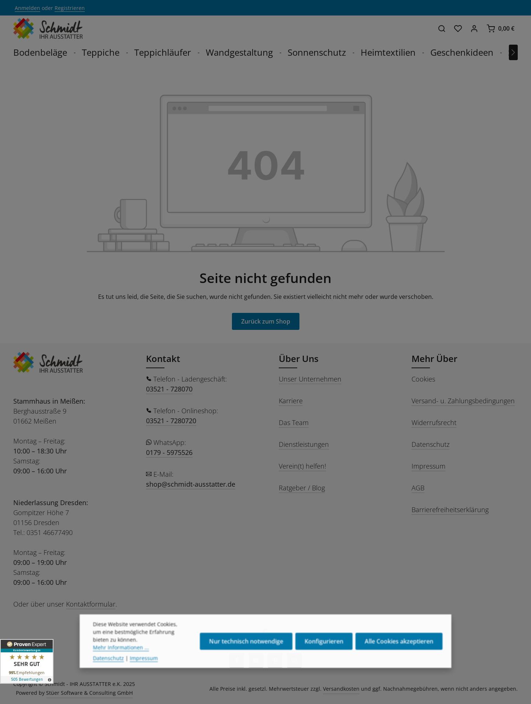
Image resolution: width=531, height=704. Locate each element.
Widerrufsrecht (434, 422)
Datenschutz (431, 444)
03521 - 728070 (169, 388)
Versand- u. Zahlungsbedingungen (463, 400)
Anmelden (27, 7)
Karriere (291, 400)
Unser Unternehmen (310, 379)
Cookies (423, 379)
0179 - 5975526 (169, 452)
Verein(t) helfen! (302, 466)
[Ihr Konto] (474, 28)
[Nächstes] (513, 52)
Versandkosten (341, 688)
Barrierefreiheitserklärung (450, 509)
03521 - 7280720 (171, 420)
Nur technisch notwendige (246, 657)
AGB (418, 487)
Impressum (428, 466)
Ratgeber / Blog (302, 487)
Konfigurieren (324, 657)
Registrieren (70, 7)
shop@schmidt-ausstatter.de (190, 484)
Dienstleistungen (304, 444)
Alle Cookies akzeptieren (399, 657)
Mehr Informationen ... (121, 663)
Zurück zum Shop (265, 321)
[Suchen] (441, 28)
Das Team (294, 422)
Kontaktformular (90, 604)
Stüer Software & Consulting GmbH (89, 692)
